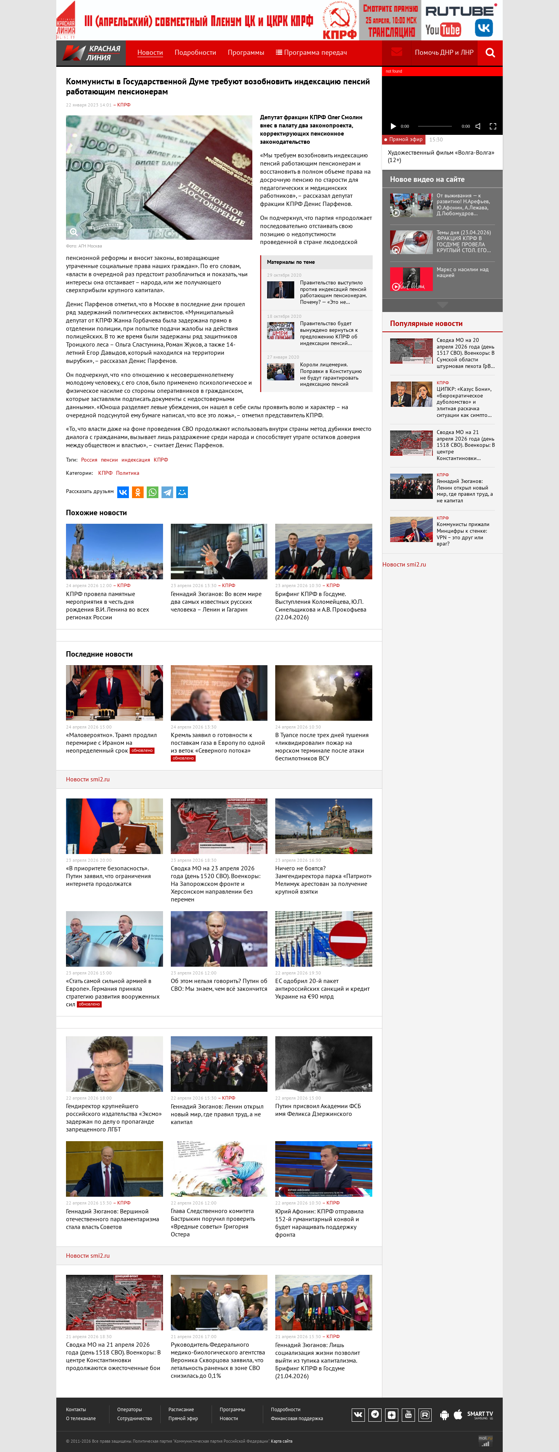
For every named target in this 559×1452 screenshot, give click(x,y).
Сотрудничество (134, 1418)
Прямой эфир (183, 1418)
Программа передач (311, 53)
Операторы (129, 1409)
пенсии (108, 460)
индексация (135, 460)
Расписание (181, 1409)
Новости (150, 53)
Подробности (195, 53)
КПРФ (160, 460)
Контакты (76, 1409)
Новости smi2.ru (88, 779)
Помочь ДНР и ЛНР (444, 53)
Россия (89, 460)
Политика (127, 473)
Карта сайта (281, 1441)
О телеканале (81, 1418)
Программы (246, 53)
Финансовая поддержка (297, 1418)
